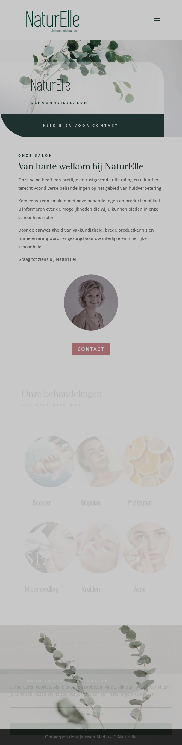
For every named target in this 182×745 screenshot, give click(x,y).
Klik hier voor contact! (72, 125)
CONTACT (91, 349)
